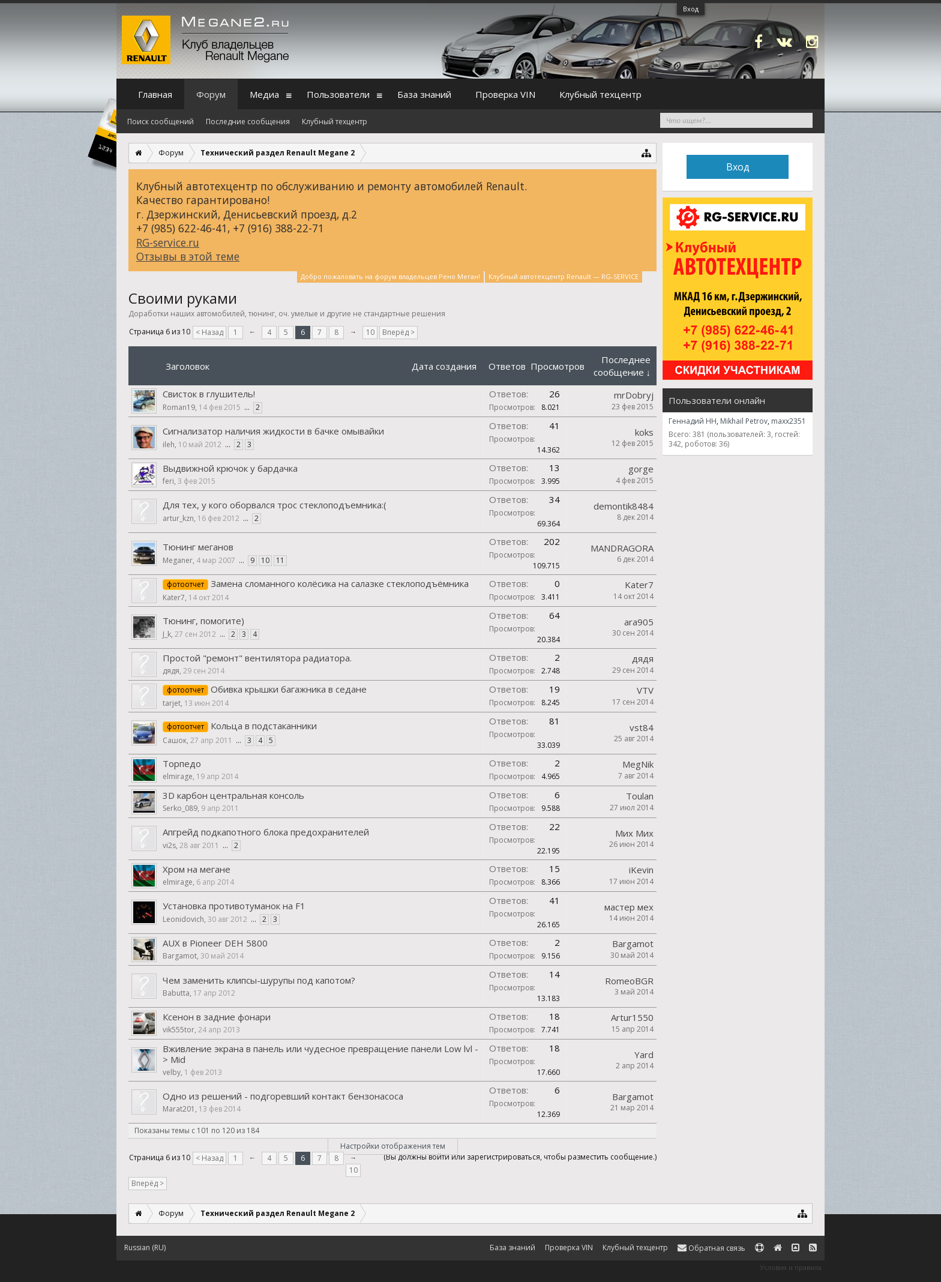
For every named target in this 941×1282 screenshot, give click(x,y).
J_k (167, 634)
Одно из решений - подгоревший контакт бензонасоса (283, 1096)
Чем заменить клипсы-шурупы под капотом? (259, 980)
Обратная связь (711, 1248)
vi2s (169, 845)
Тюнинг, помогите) (203, 621)
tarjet (172, 703)
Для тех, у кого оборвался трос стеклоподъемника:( (274, 505)
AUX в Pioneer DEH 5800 (215, 943)
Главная (155, 94)
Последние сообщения (248, 121)
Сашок (175, 740)
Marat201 (179, 1109)
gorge (641, 469)
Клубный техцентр (334, 121)
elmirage (178, 776)
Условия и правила (791, 1267)
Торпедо (182, 763)
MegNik (638, 764)
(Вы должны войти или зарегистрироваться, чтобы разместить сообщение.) (520, 1157)
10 (370, 332)
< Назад (209, 332)
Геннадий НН (693, 421)
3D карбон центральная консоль (233, 795)
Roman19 (179, 407)
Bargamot (180, 956)
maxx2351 (788, 421)
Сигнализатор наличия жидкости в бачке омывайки (273, 431)
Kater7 (174, 597)
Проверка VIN (505, 94)
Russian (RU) (145, 1247)
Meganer (178, 560)
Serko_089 (180, 808)
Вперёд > (398, 332)
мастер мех (629, 907)
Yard (644, 1055)
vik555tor (178, 1030)
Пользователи (338, 94)
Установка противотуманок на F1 (234, 906)
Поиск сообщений (160, 121)
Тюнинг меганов (198, 547)
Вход (691, 8)
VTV (645, 690)
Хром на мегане (196, 869)
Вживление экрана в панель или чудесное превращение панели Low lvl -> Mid (320, 1054)
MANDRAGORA (622, 548)
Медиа (264, 94)
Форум (211, 94)
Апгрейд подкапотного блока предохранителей (266, 832)
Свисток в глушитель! (209, 394)
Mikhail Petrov (744, 421)
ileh (169, 444)
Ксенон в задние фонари (217, 1017)
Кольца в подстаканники (264, 726)
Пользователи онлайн (717, 400)
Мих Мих (634, 833)
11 (280, 560)
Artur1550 (632, 1017)
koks (644, 432)
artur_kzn (178, 518)
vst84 (642, 727)
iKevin (641, 870)
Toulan (640, 796)
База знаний (424, 94)
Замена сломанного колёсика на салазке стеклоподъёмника (340, 583)
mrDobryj (634, 395)
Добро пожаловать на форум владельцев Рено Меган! (390, 276)
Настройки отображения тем (392, 1146)
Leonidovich (183, 919)
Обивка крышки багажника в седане (289, 689)
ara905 (639, 622)
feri (168, 481)
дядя (171, 671)
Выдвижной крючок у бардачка (230, 468)
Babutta (176, 993)
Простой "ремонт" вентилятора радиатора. (257, 658)
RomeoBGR (629, 981)
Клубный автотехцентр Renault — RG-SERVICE (564, 276)
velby (172, 1072)
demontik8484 (624, 506)
